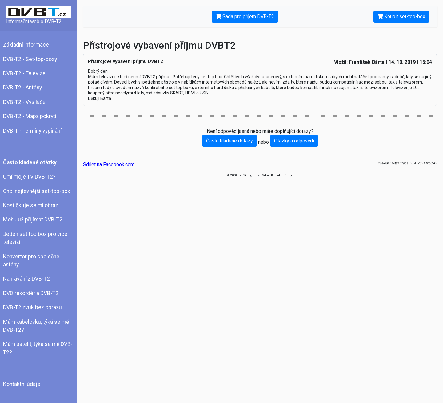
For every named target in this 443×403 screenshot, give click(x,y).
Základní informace (26, 45)
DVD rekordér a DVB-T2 (30, 293)
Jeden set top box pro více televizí (35, 238)
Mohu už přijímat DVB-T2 (32, 219)
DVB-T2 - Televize (24, 73)
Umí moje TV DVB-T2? (29, 177)
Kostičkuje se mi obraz (30, 205)
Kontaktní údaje (21, 384)
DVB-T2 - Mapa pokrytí (29, 116)
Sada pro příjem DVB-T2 (245, 16)
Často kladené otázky (30, 162)
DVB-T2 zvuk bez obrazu (32, 307)
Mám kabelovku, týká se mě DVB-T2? (36, 326)
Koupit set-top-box (401, 16)
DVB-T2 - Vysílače (24, 102)
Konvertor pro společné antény (31, 260)
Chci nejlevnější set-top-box (36, 191)
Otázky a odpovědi (294, 141)
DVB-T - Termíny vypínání (32, 131)
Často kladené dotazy (229, 141)
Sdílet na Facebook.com (108, 164)
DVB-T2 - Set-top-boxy (30, 59)
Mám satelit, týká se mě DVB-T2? (38, 348)
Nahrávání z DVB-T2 (26, 279)
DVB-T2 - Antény (22, 87)
